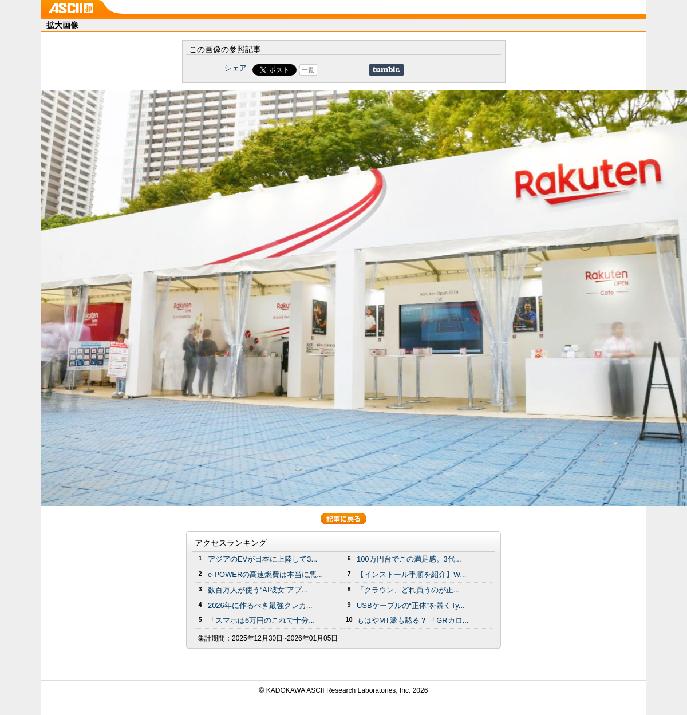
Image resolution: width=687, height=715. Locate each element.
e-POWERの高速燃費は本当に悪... (265, 574)
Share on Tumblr (386, 70)
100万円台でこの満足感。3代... (409, 559)
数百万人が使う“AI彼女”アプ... (258, 590)
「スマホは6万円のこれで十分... (261, 620)
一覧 (308, 69)
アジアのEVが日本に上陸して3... (262, 559)
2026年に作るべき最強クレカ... (260, 605)
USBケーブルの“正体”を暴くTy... (411, 605)
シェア (235, 68)
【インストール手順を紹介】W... (411, 574)
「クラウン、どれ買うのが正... (408, 590)
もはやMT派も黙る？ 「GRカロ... (412, 620)
